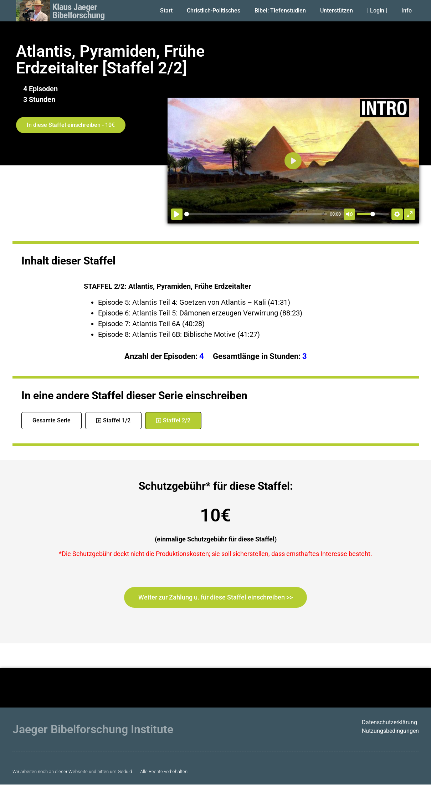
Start (166, 10)
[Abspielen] (177, 214)
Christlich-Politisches (213, 10)
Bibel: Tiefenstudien (280, 10)
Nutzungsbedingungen (390, 730)
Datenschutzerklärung (389, 722)
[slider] (255, 214)
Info (406, 10)
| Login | (377, 10)
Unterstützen (336, 10)
